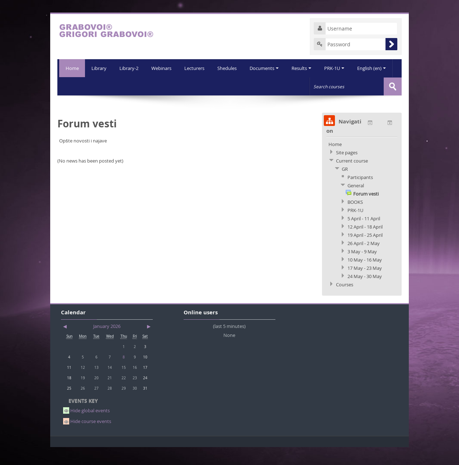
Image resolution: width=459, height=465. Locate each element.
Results (285, 86)
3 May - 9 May (362, 269)
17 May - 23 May (364, 285)
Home (71, 68)
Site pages (347, 170)
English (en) (357, 86)
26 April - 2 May (363, 261)
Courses (344, 302)
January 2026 (106, 343)
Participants (360, 195)
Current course (352, 178)
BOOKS (355, 219)
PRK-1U (319, 86)
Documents (247, 86)
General (355, 203)
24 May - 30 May (364, 294)
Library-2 (109, 86)
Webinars (143, 86)
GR (345, 186)
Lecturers (176, 86)
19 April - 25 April (365, 252)
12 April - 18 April (365, 244)
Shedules (209, 86)
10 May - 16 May (364, 277)
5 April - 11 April (363, 236)
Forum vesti (366, 211)
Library (78, 86)
